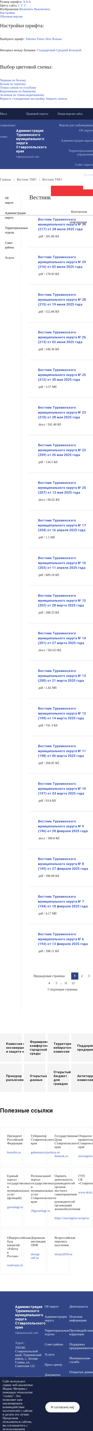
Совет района (9, 245)
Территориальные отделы (9, 230)
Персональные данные (27, 307)
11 (65, 983)
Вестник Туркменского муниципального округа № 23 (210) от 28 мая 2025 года (62, 412)
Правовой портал (37, 113)
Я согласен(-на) (62, 1407)
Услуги (9, 257)
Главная (5, 179)
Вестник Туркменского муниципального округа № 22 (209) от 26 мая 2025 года (62, 450)
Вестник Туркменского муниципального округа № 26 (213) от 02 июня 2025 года (62, 337)
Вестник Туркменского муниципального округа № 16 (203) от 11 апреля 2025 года (62, 563)
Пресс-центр (53, 1364)
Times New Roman (49, 39)
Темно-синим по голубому (18, 87)
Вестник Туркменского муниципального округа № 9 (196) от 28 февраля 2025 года (63, 826)
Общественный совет (26, 268)
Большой (75, 50)
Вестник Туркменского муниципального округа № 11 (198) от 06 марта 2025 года (62, 751)
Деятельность (78, 1306)
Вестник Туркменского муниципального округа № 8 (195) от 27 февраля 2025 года (63, 864)
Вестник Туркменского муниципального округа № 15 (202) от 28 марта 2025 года (62, 600)
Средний (62, 50)
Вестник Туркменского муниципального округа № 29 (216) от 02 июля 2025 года (62, 262)
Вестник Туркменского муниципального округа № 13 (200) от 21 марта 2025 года (62, 676)
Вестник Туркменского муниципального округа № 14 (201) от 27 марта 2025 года (62, 638)
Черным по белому (13, 80)
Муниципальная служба (27, 256)
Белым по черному (13, 84)
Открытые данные (23, 260)
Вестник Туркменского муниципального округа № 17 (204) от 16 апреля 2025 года (62, 525)
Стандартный (46, 50)
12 (73, 983)
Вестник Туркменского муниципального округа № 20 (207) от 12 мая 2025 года (62, 487)
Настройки (7, 12)
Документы (17, 225)
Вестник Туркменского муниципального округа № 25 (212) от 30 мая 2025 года (62, 375)
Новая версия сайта (70, 113)
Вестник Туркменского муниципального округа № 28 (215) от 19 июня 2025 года (62, 299)
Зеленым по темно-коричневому (22, 95)
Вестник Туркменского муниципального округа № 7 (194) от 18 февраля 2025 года (63, 901)
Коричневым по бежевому (18, 91)
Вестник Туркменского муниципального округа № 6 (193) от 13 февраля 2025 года (63, 939)
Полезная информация (26, 248)
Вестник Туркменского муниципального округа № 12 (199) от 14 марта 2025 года (62, 713)
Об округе (9, 200)
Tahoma (30, 39)
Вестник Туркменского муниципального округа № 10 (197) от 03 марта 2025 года (62, 788)
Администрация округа (9, 215)
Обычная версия (11, 16)
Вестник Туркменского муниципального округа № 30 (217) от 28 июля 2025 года (62, 224)
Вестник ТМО (19, 287)
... (61, 983)
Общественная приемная (28, 233)
